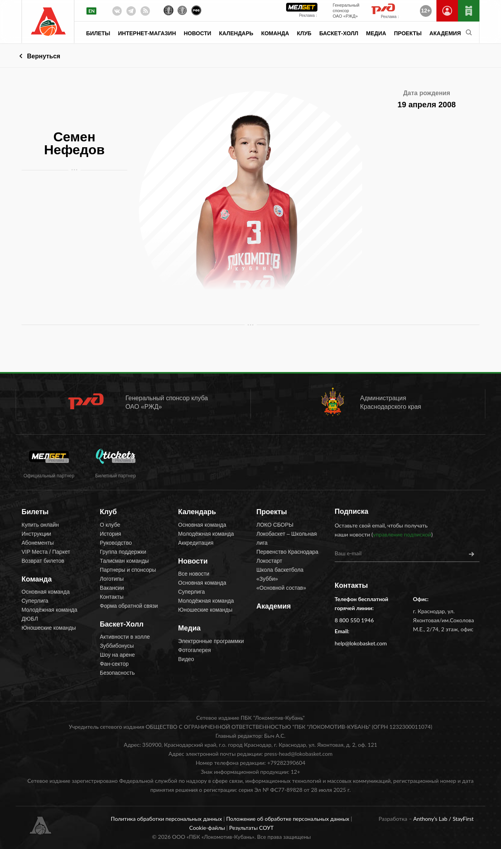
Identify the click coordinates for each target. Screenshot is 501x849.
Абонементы (38, 543)
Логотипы (112, 579)
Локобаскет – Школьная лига (286, 538)
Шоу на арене (117, 655)
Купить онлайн (40, 525)
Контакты (111, 597)
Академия (445, 33)
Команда (275, 33)
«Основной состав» (281, 588)
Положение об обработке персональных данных (288, 818)
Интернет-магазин (147, 33)
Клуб (304, 33)
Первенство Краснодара (287, 552)
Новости (197, 33)
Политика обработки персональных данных (167, 818)
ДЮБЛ (30, 619)
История (110, 534)
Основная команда (46, 592)
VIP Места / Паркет (46, 552)
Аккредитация (195, 543)
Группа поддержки (123, 552)
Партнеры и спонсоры (128, 570)
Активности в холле (125, 637)
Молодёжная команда (49, 610)
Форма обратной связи (129, 606)
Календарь (236, 33)
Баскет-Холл (339, 33)
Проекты (408, 33)
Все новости (193, 574)
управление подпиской (402, 534)
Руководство (116, 543)
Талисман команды (124, 561)
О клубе (110, 525)
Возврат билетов (43, 561)
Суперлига (35, 601)
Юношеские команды (49, 628)
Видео (186, 659)
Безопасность (117, 673)
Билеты (98, 33)
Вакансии (112, 588)
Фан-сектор (114, 664)
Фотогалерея (194, 650)
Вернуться (43, 56)
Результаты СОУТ (251, 827)
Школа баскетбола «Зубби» (279, 574)
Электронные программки (211, 641)
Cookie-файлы (207, 827)
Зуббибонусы (117, 646)
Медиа (376, 33)
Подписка (351, 511)
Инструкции (36, 534)
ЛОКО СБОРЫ (275, 525)
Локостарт (269, 561)
